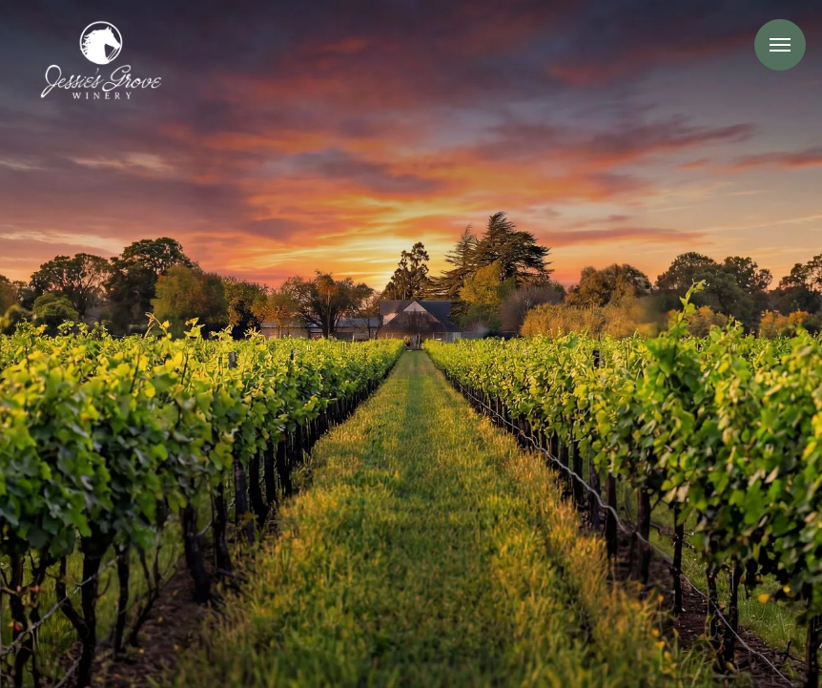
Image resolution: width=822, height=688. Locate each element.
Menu (780, 45)
